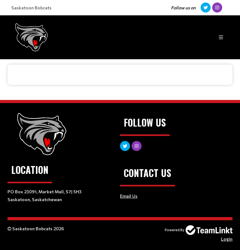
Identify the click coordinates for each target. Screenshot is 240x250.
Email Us (129, 196)
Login (226, 239)
